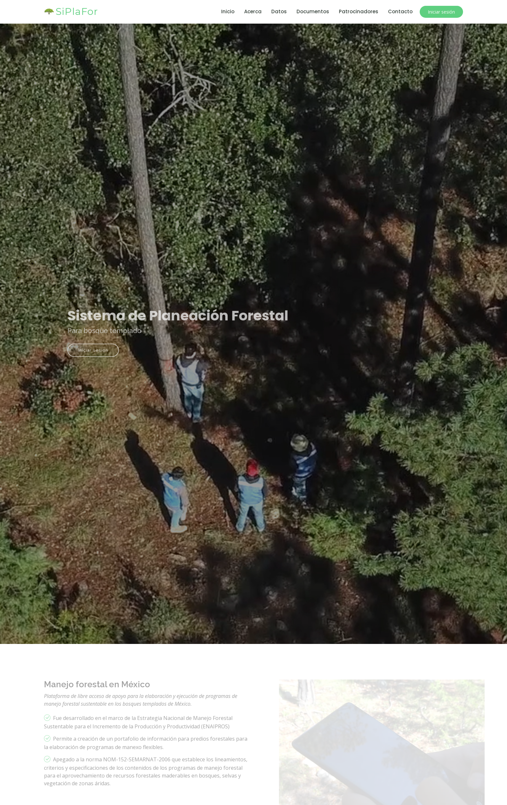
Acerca (253, 11)
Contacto (400, 11)
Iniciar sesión (441, 12)
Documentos (313, 11)
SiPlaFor (77, 11)
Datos (279, 11)
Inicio (227, 11)
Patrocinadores (358, 11)
